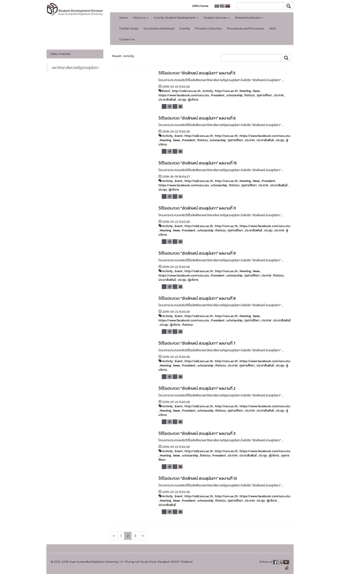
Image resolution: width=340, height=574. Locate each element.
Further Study (128, 28)
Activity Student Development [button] (176, 17)
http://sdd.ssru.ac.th (186, 91)
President (217, 95)
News (256, 91)
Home (123, 17)
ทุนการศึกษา (264, 95)
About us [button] (140, 17)
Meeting (245, 91)
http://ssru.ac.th (226, 91)
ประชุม (182, 99)
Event (166, 91)
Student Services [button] (216, 17)
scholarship (234, 95)
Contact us (127, 39)
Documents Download (159, 28)
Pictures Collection (208, 28)
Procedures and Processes (245, 28)
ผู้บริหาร (193, 99)
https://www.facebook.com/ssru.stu (184, 95)
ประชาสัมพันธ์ (167, 99)
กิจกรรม (249, 95)
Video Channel (60, 54)
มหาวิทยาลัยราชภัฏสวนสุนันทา (75, 67)
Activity (184, 28)
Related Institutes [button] (249, 17)
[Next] (114, 536)
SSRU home (200, 6)
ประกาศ (279, 95)
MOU (272, 28)
